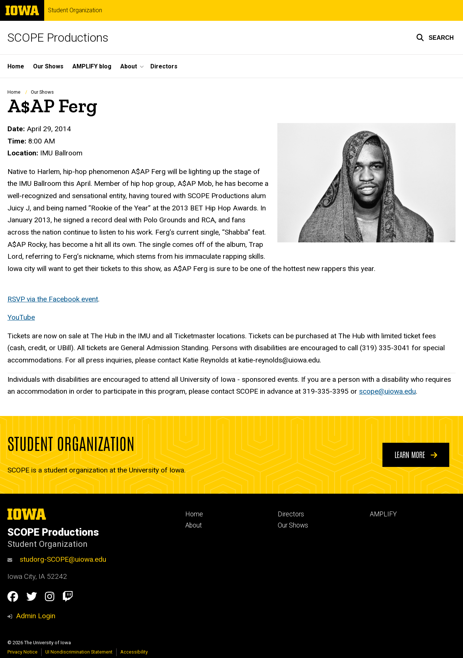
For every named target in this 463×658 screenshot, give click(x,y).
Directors (163, 66)
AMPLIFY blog (91, 66)
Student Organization (75, 10)
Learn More (416, 454)
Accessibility (134, 652)
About (193, 525)
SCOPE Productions (57, 37)
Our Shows (48, 66)
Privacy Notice (22, 652)
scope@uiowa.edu (387, 391)
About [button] (128, 66)
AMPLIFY (383, 514)
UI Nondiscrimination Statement (79, 652)
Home (15, 66)
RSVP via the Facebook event (52, 299)
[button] (435, 37)
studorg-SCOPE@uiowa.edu (56, 559)
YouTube (21, 317)
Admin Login (35, 616)
